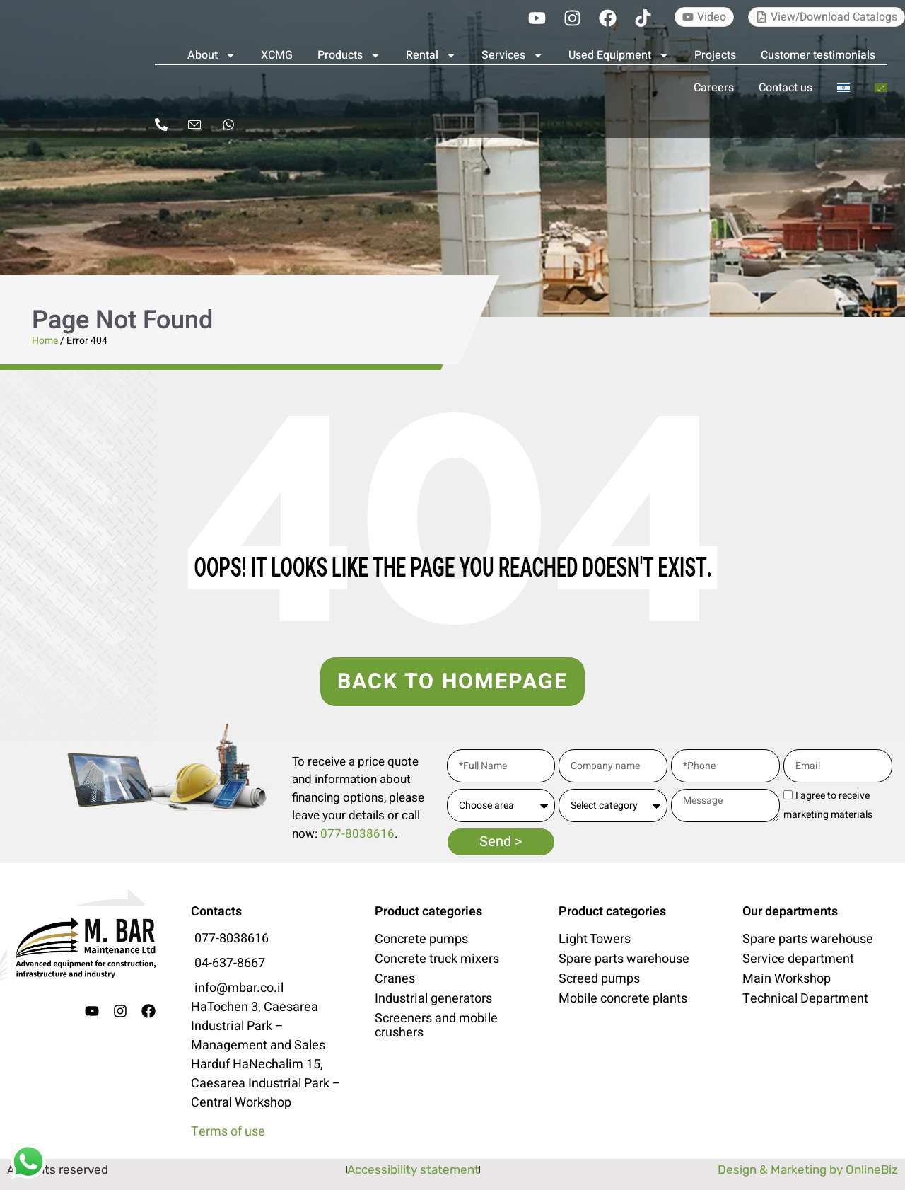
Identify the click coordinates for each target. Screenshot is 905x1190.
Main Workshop (786, 979)
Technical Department (805, 999)
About (211, 55)
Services (512, 55)
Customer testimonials (818, 55)
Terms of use (228, 1131)
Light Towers (595, 939)
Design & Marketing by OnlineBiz (808, 1169)
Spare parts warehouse (624, 959)
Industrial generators (433, 999)
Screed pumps (599, 979)
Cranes (395, 979)
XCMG (277, 55)
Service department (798, 959)
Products (349, 55)
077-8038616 (357, 834)
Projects (715, 55)
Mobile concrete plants (623, 999)
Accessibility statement (413, 1169)
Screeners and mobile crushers (436, 1026)
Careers (714, 87)
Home (45, 340)
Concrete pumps (421, 939)
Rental (431, 55)
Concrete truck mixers (437, 959)
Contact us (785, 87)
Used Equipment (619, 55)
